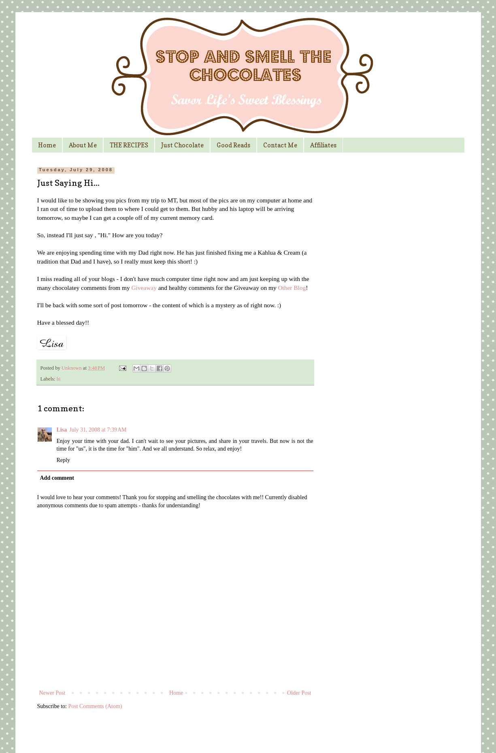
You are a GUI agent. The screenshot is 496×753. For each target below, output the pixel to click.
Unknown (72, 368)
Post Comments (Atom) (95, 706)
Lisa (62, 430)
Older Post (299, 693)
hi (59, 379)
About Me (83, 145)
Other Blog (292, 287)
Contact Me (280, 145)
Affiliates (323, 145)
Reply (63, 460)
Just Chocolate (182, 145)
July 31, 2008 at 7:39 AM (97, 430)
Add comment (57, 478)
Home (47, 145)
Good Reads (233, 145)
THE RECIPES (129, 145)
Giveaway (143, 287)
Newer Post (52, 693)
